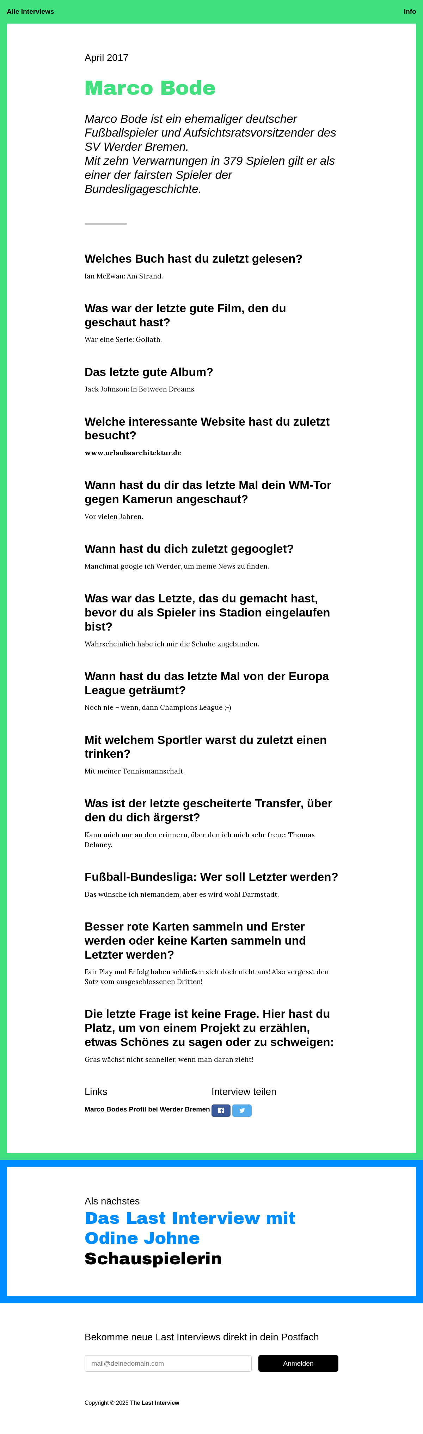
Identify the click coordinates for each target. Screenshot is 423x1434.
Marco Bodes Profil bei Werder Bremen (147, 1109)
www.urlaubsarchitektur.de (133, 453)
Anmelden (298, 1363)
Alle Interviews (30, 11)
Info (410, 11)
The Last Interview (154, 1403)
